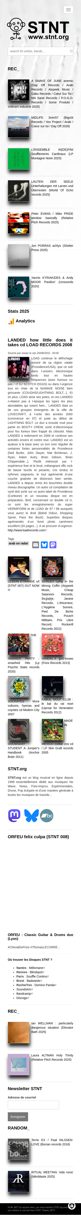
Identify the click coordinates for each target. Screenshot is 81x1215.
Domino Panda (46, 985)
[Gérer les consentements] (72, 1206)
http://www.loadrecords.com (28, 530)
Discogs (23, 998)
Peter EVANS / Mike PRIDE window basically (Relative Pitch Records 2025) (52, 218)
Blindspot (37, 972)
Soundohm (25, 989)
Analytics (21, 321)
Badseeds (35, 980)
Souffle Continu (38, 976)
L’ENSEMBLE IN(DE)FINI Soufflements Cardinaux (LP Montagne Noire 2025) (52, 154)
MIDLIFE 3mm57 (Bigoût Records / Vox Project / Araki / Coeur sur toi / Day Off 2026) (52, 122)
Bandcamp (25, 993)
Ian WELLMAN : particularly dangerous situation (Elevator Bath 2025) (52, 1028)
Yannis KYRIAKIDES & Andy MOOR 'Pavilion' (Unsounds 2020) (52, 282)
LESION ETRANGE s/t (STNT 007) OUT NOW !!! (24, 586)
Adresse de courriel (22, 1097)
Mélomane (37, 968)
